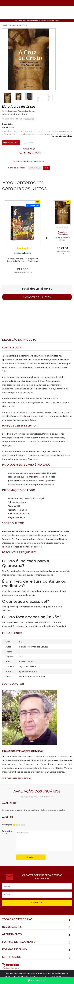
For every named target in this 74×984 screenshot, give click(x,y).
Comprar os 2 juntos (37, 297)
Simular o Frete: (16, 168)
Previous (1, 98)
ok (46, 168)
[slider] (8, 119)
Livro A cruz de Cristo (62, 239)
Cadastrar (37, 902)
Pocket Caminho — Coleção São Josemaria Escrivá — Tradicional (22, 259)
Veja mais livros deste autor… (16, 778)
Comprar (37, 980)
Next (54, 98)
